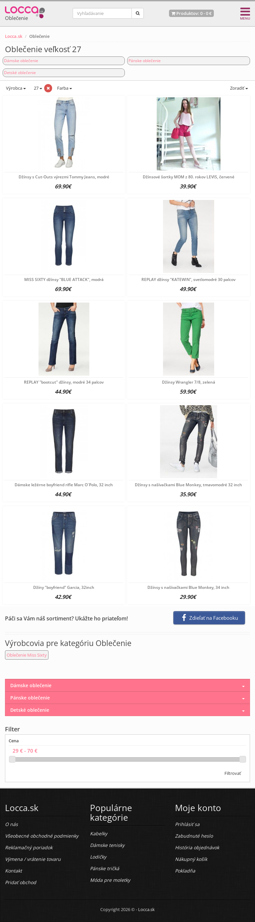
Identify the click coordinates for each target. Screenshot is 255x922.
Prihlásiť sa (187, 824)
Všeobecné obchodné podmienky (41, 836)
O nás (11, 824)
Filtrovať (232, 773)
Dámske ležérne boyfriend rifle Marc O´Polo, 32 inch (64, 485)
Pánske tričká (104, 868)
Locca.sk (13, 36)
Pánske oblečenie (144, 60)
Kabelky (98, 833)
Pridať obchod (20, 882)
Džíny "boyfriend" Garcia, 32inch (63, 587)
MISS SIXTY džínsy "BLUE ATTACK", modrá (64, 279)
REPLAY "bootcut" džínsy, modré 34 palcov (64, 382)
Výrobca (15, 88)
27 (37, 88)
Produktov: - (191, 13)
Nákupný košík (191, 859)
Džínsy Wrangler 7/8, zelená (188, 382)
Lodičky (98, 857)
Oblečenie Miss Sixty (27, 655)
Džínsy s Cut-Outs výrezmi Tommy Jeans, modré (64, 177)
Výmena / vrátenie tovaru (33, 859)
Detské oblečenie (20, 72)
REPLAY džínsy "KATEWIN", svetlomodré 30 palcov (188, 279)
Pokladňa (185, 871)
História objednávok (197, 847)
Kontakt (13, 871)
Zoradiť (238, 88)
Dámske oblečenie (21, 60)
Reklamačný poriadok (28, 847)
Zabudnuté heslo (194, 836)
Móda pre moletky (110, 880)
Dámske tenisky (107, 845)
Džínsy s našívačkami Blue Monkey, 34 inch (188, 587)
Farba (64, 88)
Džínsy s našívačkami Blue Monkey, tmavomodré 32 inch (188, 485)
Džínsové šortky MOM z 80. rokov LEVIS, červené (188, 177)
